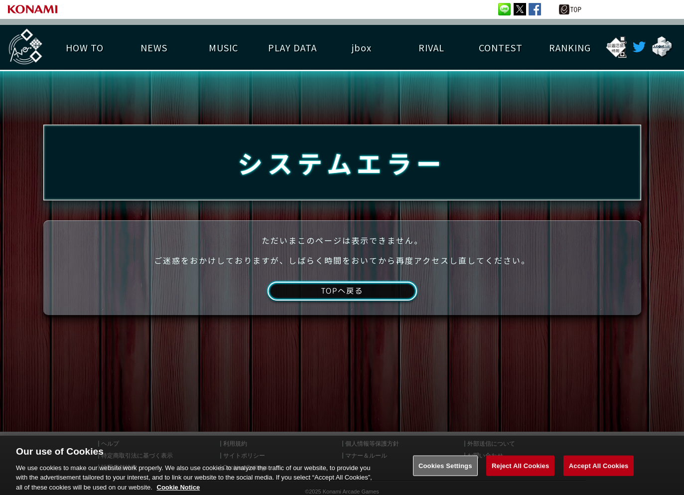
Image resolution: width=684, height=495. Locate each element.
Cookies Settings (445, 473)
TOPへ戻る (342, 295)
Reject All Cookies (520, 473)
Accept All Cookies (599, 473)
